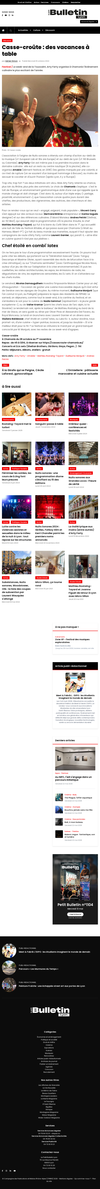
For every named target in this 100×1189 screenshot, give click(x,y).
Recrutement (49, 1072)
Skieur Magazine (49, 1115)
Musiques (74, 419)
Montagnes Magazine (49, 1112)
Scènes (49, 1050)
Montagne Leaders (49, 1096)
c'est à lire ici (75, 914)
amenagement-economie (81, 473)
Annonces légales (88, 22)
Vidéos (65, 2)
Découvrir (50, 30)
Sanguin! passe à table (49, 424)
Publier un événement (49, 1064)
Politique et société (49, 1039)
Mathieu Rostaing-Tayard (50, 355)
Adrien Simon (11, 61)
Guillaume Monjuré (74, 355)
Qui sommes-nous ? (82, 1179)
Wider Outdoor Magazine (49, 1117)
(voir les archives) (75, 918)
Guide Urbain (42, 578)
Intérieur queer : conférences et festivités (78, 427)
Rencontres (49, 1056)
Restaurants (8, 419)
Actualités (23, 30)
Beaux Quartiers (49, 1093)
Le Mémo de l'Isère (49, 1090)
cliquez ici (56, 1133)
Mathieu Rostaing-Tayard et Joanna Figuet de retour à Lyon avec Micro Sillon (82, 591)
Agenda (49, 1067)
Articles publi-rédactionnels (49, 1058)
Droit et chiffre (49, 1042)
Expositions (49, 1048)
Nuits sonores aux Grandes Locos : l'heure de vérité (82, 481)
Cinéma (49, 1045)
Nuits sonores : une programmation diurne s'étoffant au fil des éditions (49, 478)
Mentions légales (66, 1179)
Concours (55, 2)
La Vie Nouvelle (49, 1088)
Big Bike (49, 1107)
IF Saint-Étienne (49, 1104)
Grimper (49, 1109)
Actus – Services (41, 2)
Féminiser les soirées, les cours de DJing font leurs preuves (16, 476)
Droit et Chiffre (24, 2)
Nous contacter (49, 1168)
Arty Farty (20, 355)
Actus (5, 469)
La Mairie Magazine (49, 1098)
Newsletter (75, 2)
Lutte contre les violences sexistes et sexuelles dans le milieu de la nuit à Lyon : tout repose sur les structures (16, 533)
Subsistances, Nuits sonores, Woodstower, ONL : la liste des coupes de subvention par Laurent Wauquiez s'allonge (16, 590)
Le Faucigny (49, 1101)
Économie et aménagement (49, 1037)
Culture (36, 30)
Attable (31, 355)
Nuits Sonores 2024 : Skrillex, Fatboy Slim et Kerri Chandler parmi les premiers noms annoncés (49, 533)
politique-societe (19, 469)
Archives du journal (49, 1061)
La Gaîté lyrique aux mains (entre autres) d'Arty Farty (81, 530)
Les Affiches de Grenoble (49, 1085)
